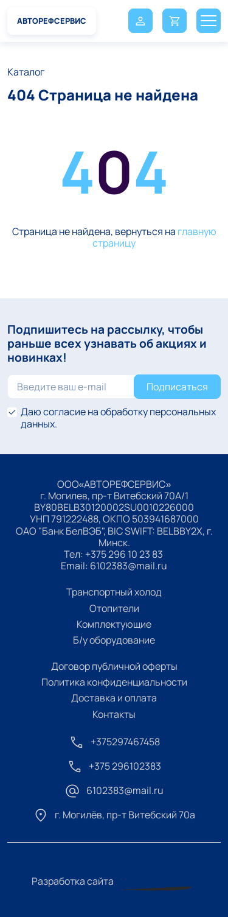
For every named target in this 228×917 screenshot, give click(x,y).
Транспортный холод (114, 592)
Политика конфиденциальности (114, 682)
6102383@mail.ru (128, 565)
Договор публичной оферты (114, 666)
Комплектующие (114, 624)
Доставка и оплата (114, 697)
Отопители (114, 608)
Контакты (114, 714)
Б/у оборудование (114, 640)
